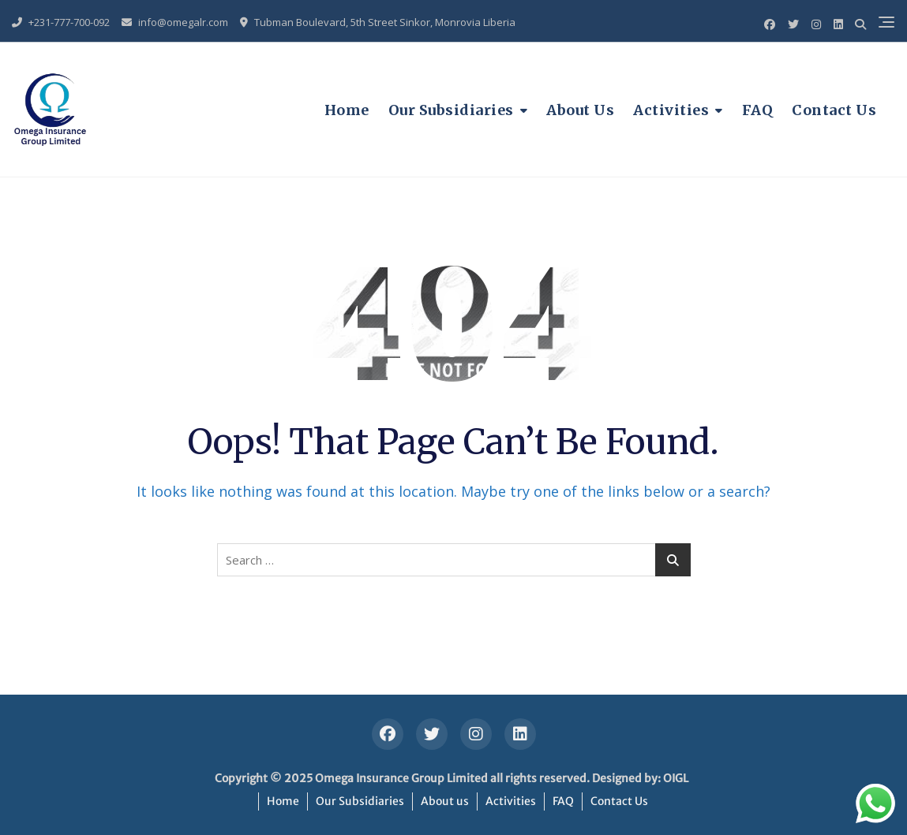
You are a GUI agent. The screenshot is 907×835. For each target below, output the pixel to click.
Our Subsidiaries (451, 110)
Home (346, 110)
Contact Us (834, 110)
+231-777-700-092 (61, 22)
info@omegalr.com (175, 22)
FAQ (758, 110)
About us (580, 110)
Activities (671, 110)
